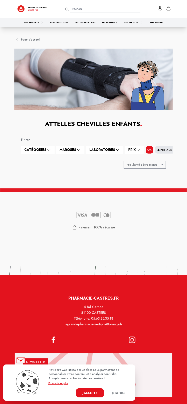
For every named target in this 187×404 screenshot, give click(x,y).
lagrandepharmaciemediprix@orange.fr (93, 328)
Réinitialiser (166, 150)
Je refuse (118, 393)
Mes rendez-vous (59, 22)
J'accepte (90, 393)
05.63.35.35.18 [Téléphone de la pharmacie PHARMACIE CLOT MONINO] (101, 322)
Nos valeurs (156, 22)
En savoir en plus (58, 383)
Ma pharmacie (109, 22)
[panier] (168, 8)
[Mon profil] (160, 8)
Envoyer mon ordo (85, 22)
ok (149, 150)
